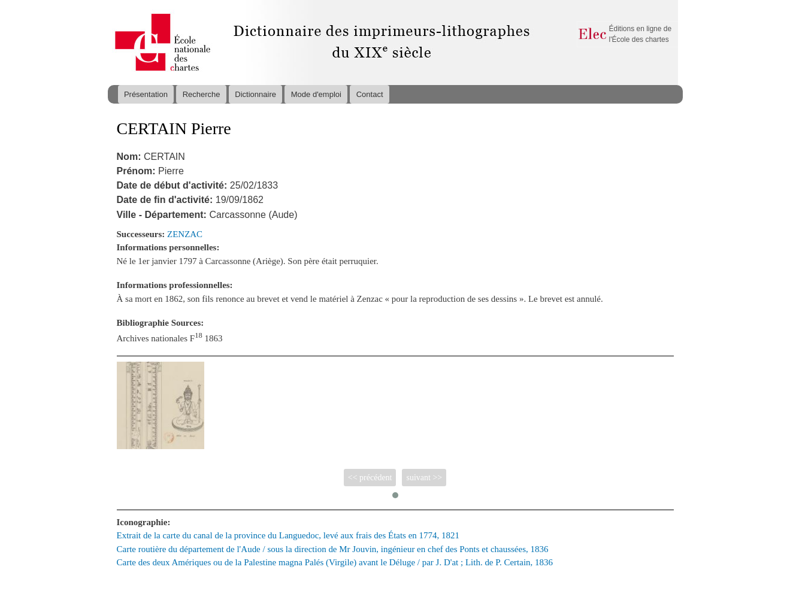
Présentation (146, 94)
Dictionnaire (255, 94)
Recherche (201, 94)
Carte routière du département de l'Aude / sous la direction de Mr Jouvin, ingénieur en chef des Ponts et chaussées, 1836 (333, 549)
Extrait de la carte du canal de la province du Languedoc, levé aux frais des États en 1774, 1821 (288, 535)
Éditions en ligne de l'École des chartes (640, 34)
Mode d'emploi (316, 94)
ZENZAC (184, 234)
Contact (369, 94)
